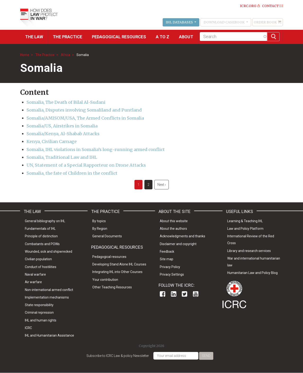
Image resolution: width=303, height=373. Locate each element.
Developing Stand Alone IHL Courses (119, 264)
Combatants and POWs (42, 244)
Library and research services (249, 251)
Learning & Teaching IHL (245, 221)
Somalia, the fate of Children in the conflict (72, 173)
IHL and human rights (40, 320)
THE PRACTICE (67, 36)
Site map (166, 259)
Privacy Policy (170, 267)
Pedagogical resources (119, 36)
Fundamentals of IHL (40, 228)
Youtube (195, 294)
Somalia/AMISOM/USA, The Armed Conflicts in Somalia (85, 118)
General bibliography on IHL (45, 221)
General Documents (107, 236)
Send (206, 356)
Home (24, 55)
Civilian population (38, 259)
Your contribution (105, 280)
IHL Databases (180, 22)
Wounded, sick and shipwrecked (48, 251)
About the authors (173, 228)
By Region (99, 228)
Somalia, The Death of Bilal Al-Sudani (66, 102)
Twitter (184, 294)
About (186, 36)
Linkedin (173, 294)
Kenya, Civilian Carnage (52, 141)
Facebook (162, 294)
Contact (270, 6)
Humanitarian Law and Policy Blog (252, 273)
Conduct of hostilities (40, 267)
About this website (174, 221)
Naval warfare (35, 274)
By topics (99, 221)
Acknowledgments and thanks (182, 236)
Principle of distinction (41, 236)
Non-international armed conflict (49, 290)
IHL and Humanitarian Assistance (49, 335)
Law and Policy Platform (245, 228)
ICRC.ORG (248, 6)
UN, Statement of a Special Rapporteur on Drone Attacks (86, 165)
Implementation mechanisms (47, 297)
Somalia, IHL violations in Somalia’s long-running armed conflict (96, 149)
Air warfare (33, 282)
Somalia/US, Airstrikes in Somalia (62, 126)
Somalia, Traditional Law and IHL (62, 157)
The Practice (45, 55)
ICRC (28, 328)
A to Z (162, 36)
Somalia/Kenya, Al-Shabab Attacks (63, 133)
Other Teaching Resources (112, 287)
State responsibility (39, 305)
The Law (34, 36)
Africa (65, 55)
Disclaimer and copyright (178, 244)
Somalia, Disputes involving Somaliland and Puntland (84, 110)
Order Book (265, 22)
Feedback (167, 251)
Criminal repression (39, 312)
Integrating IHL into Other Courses (117, 272)
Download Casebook (224, 22)
